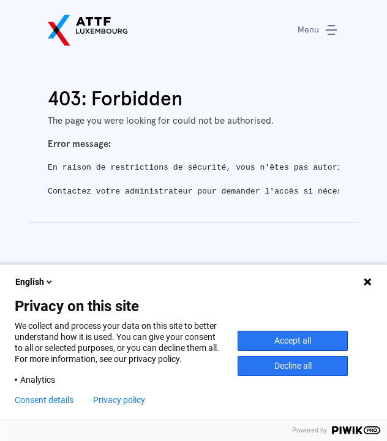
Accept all (292, 340)
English (34, 282)
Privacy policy (119, 400)
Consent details (44, 400)
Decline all (293, 366)
